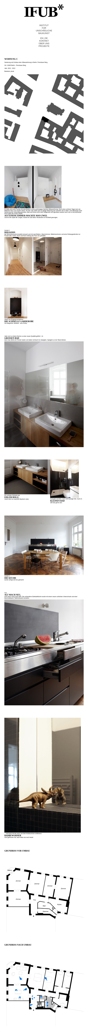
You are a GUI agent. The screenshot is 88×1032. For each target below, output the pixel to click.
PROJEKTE (43, 46)
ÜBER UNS (44, 43)
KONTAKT (44, 41)
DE (46, 38)
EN (41, 38)
